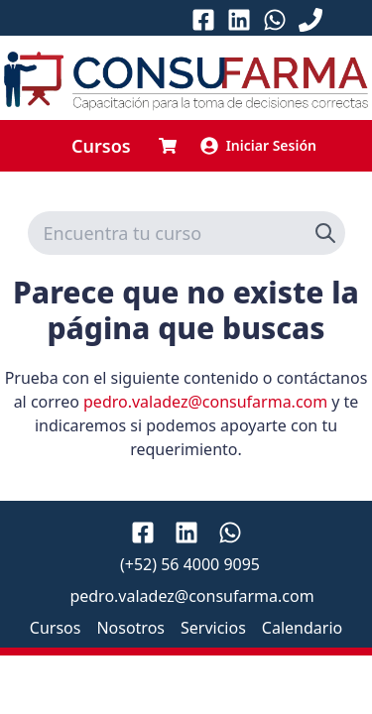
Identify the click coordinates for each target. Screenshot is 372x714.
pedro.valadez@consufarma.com (205, 402)
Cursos (101, 146)
